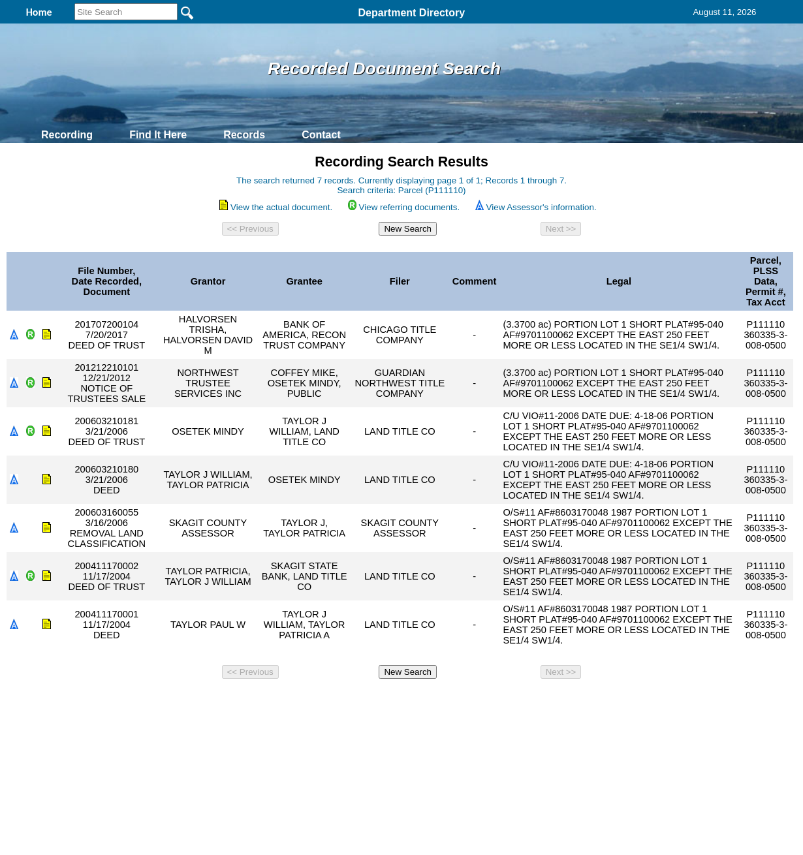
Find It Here (158, 134)
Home (274, 701)
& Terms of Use (444, 701)
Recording (67, 134)
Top (184, 701)
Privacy (396, 701)
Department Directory (411, 12)
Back (223, 701)
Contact (321, 134)
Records (244, 134)
